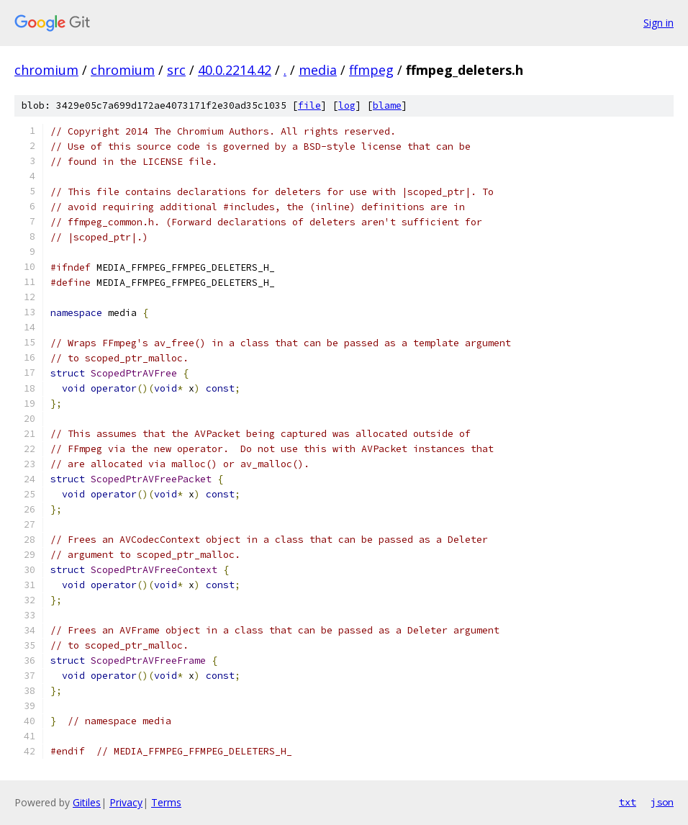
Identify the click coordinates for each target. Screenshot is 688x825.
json (662, 801)
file (309, 105)
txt (627, 801)
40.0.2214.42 (234, 69)
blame (387, 105)
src (176, 69)
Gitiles (87, 802)
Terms (166, 802)
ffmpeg (371, 69)
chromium (46, 69)
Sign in (658, 23)
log (347, 105)
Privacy (125, 802)
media (318, 69)
